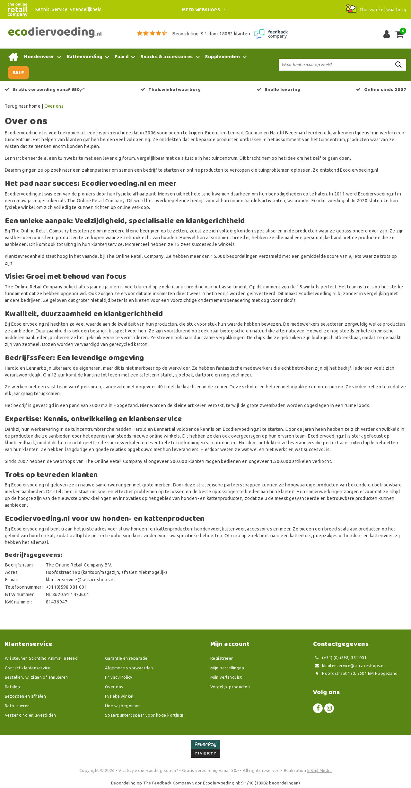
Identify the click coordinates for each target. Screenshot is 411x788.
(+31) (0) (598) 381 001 (339, 657)
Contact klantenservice (27, 668)
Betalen (12, 686)
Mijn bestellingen (227, 668)
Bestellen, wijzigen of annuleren (36, 677)
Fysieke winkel (119, 696)
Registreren (222, 658)
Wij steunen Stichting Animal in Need (41, 658)
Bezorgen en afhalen (25, 696)
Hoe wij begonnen (123, 705)
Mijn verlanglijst (226, 677)
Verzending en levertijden (30, 715)
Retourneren (17, 705)
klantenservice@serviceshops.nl (349, 665)
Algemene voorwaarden (129, 668)
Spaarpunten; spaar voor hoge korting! (144, 715)
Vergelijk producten (230, 686)
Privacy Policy (118, 677)
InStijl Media (319, 770)
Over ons (54, 106)
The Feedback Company (167, 783)
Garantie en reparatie (126, 658)
